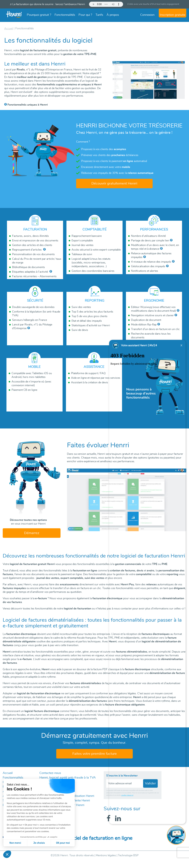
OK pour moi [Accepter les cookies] (63, 842)
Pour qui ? (85, 14)
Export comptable (82, 240)
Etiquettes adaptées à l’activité (30, 271)
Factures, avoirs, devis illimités (30, 236)
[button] (7, 854)
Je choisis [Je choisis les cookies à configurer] (39, 842)
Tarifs (99, 14)
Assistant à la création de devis (89, 382)
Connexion (147, 14)
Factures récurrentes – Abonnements (34, 276)
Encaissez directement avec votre (105, 167)
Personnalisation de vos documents (33, 254)
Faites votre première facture (94, 753)
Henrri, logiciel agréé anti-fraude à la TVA (67, 777)
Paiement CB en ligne (24, 390)
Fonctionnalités (65, 14)
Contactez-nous (50, 773)
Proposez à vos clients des (103, 149)
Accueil (8, 773)
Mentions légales (106, 855)
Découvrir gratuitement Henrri (114, 183)
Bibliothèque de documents (28, 267)
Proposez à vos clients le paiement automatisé (114, 161)
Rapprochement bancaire (87, 236)
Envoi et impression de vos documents (35, 240)
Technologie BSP (128, 855)
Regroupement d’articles (27, 249)
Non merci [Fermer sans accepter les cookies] (15, 842)
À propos (113, 14)
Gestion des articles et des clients (32, 245)
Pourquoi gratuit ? (39, 14)
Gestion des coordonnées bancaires (93, 271)
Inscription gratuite (172, 14)
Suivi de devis (80, 330)
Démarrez (31, 533)
